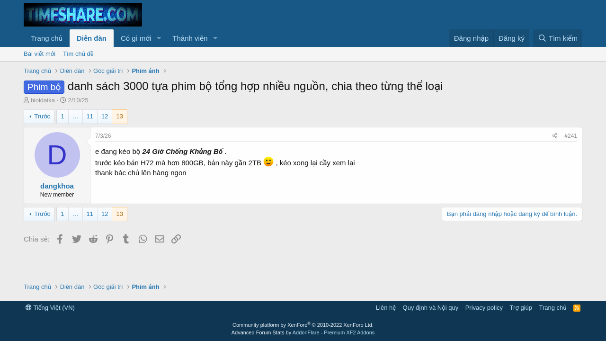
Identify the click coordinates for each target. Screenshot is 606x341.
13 (119, 116)
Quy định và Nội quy (431, 307)
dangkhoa (57, 186)
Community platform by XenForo (303, 325)
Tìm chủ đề (78, 53)
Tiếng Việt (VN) (50, 307)
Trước (42, 116)
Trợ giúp (521, 307)
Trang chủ (46, 38)
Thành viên (189, 38)
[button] (158, 38)
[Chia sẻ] (555, 136)
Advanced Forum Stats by (303, 332)
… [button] (75, 116)
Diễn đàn (92, 38)
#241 (570, 136)
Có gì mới (136, 38)
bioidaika (43, 100)
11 (90, 116)
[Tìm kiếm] (557, 38)
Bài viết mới (39, 53)
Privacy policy (484, 307)
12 (104, 116)
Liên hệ (386, 307)
